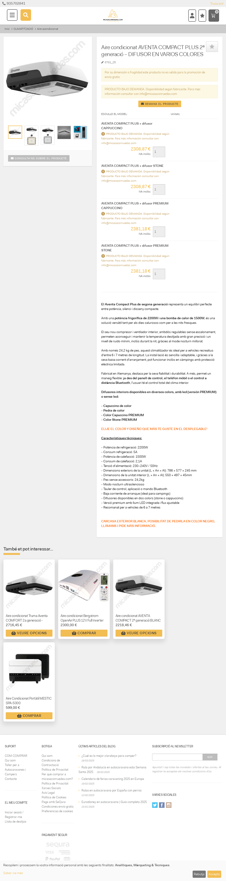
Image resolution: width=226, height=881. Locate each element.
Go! (210, 757)
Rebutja (199, 874)
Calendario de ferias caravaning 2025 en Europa (112, 779)
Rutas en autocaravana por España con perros (111, 790)
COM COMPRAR (16, 756)
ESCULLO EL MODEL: (114, 114)
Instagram (168, 805)
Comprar (84, 633)
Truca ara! (217, 3)
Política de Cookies (54, 797)
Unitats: (175, 114)
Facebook (162, 805)
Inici (7, 29)
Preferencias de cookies (57, 811)
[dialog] (113, 870)
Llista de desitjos (15, 822)
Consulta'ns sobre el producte (39, 158)
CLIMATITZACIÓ (23, 29)
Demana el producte (159, 104)
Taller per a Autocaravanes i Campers (15, 769)
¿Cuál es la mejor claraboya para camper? (108, 756)
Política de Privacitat (55, 770)
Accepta (214, 874)
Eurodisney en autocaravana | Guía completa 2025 (114, 802)
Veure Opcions (29, 633)
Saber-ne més (13, 873)
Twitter (155, 805)
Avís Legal (48, 793)
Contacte (11, 779)
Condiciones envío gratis (57, 807)
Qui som (10, 760)
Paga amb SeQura (54, 802)
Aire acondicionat (47, 29)
